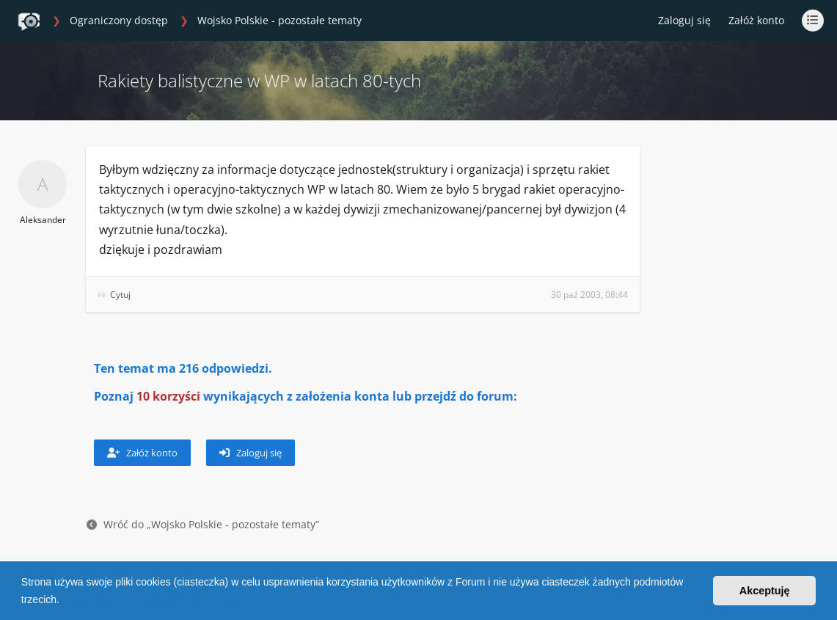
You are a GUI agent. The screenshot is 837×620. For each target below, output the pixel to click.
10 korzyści (168, 396)
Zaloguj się (250, 452)
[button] (64, 601)
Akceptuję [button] (764, 591)
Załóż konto (756, 20)
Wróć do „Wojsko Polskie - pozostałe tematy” (203, 524)
